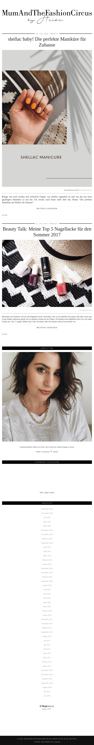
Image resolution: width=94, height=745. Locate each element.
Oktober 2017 (47, 628)
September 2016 (47, 683)
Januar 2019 (47, 564)
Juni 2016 (47, 696)
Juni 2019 (47, 547)
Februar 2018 (47, 611)
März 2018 (47, 606)
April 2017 (47, 653)
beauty (54, 33)
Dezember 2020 (47, 509)
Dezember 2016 (47, 670)
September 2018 (47, 581)
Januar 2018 (47, 615)
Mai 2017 (46, 649)
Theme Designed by (47, 742)
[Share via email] (9, 215)
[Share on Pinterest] (11, 215)
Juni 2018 (47, 594)
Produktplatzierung (85, 190)
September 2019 (47, 543)
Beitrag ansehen (47, 209)
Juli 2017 (47, 641)
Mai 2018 (46, 598)
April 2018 (47, 602)
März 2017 (47, 657)
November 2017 (47, 624)
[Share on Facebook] (10, 215)
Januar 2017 (47, 666)
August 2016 (47, 687)
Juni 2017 (47, 645)
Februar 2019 (47, 560)
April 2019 (47, 551)
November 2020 (47, 513)
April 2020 (47, 522)
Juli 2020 (47, 517)
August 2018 (47, 585)
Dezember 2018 (47, 568)
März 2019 (47, 556)
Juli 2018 (47, 589)
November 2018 (47, 573)
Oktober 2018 (47, 577)
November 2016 (47, 674)
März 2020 (47, 526)
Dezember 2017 (47, 619)
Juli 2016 (47, 691)
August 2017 (47, 636)
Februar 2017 (47, 662)
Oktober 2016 (47, 679)
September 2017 (47, 632)
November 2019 (47, 534)
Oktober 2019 (47, 539)
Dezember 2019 (47, 530)
